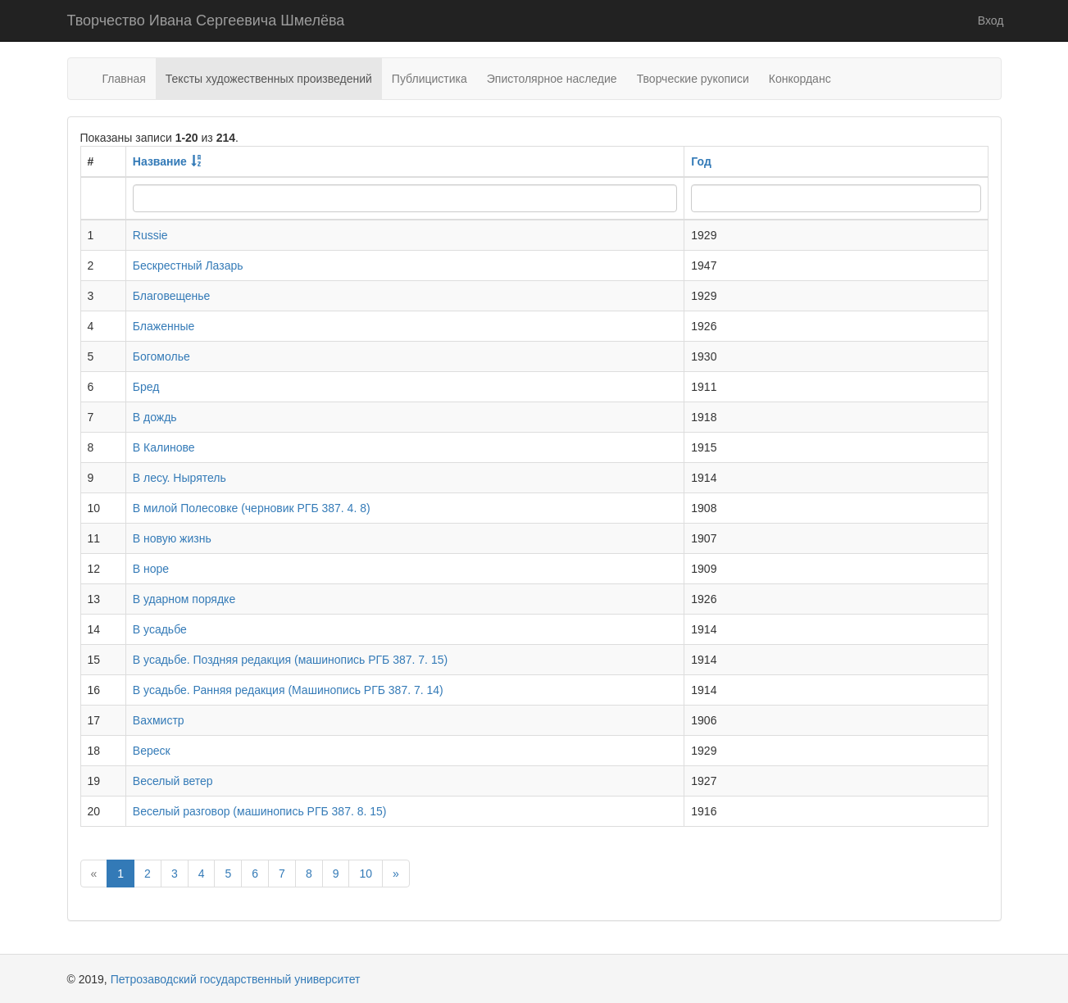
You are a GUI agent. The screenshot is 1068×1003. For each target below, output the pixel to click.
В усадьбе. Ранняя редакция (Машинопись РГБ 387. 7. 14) (288, 690)
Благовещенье (172, 295)
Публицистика (429, 78)
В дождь (155, 417)
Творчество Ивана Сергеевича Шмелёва (206, 20)
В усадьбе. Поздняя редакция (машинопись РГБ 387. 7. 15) (290, 659)
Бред (146, 386)
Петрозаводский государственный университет (236, 979)
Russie (150, 235)
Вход (991, 20)
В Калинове (164, 447)
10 (365, 873)
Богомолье (161, 356)
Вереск (151, 750)
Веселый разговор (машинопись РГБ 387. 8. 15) (260, 811)
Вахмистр (158, 720)
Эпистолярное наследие (552, 78)
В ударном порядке (184, 599)
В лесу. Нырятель (179, 477)
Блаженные (163, 326)
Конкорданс (800, 78)
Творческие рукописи (693, 78)
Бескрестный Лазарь (188, 265)
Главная (124, 78)
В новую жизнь (172, 538)
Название (160, 161)
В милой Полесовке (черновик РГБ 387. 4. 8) (251, 508)
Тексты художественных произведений (269, 78)
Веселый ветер (173, 780)
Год (701, 161)
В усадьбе (160, 629)
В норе (151, 568)
